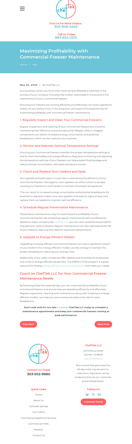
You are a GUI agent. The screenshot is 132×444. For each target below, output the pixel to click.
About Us (38, 400)
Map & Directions (93, 358)
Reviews (38, 429)
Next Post (103, 324)
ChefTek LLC (61, 222)
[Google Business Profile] (87, 394)
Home (38, 394)
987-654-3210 (66, 37)
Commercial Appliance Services (38, 418)
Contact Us (38, 435)
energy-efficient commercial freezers (63, 265)
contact (63, 307)
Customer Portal (93, 401)
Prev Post (28, 324)
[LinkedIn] (99, 394)
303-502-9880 (38, 374)
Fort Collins (38, 412)
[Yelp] (93, 394)
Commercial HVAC (38, 423)
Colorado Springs (38, 406)
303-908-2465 (66, 26)
